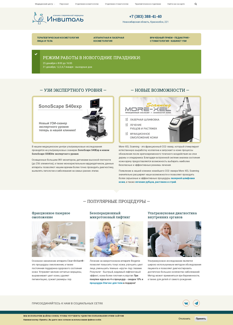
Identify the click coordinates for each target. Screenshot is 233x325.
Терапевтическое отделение (148, 4)
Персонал (64, 4)
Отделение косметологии (87, 4)
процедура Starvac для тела (106, 283)
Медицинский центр (44, 4)
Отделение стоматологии (116, 4)
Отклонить (184, 318)
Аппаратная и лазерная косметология (108, 39)
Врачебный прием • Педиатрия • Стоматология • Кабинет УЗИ (170, 39)
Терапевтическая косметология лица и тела (58, 39)
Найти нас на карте (176, 4)
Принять (201, 318)
